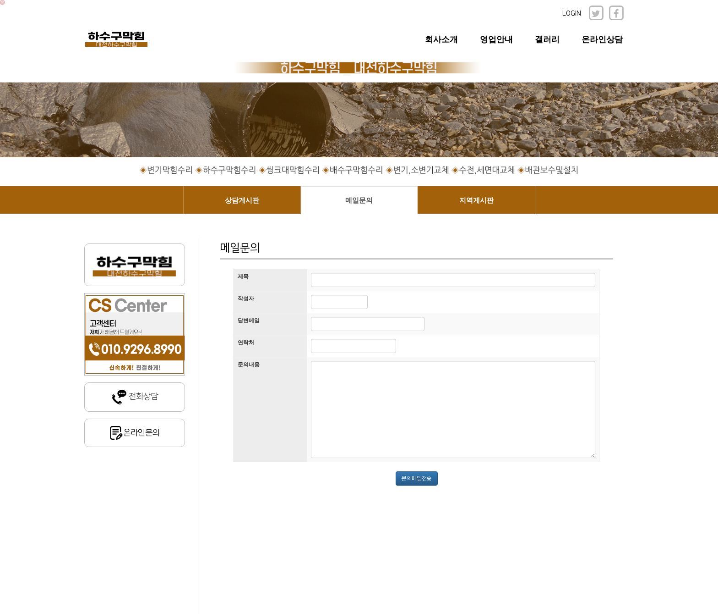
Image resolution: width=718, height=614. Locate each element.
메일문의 (359, 200)
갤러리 (547, 39)
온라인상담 (602, 39)
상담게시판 (242, 200)
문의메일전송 (417, 478)
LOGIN (571, 13)
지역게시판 (476, 200)
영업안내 (496, 39)
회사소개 (441, 39)
